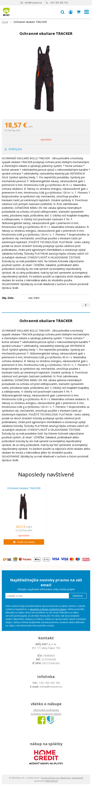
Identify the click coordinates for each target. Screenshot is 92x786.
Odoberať (77, 595)
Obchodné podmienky (46, 710)
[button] (62, 11)
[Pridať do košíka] (24, 542)
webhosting (77, 777)
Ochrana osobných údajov (46, 714)
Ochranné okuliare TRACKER (23, 488)
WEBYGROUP (51, 780)
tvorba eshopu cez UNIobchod (56, 777)
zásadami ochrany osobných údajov (48, 609)
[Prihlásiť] (71, 11)
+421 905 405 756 (59, 2)
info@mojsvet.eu (33, 2)
